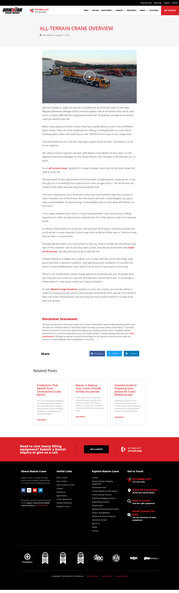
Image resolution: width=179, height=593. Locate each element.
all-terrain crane (58, 168)
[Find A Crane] (129, 501)
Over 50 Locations (145, 489)
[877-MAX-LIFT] (32, 10)
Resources (157, 3)
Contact (175, 3)
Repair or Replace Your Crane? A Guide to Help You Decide (88, 388)
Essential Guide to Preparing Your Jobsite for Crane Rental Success (125, 389)
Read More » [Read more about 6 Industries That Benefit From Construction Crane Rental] (42, 420)
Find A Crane (141, 500)
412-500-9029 (42, 505)
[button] (89, 76)
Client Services (146, 3)
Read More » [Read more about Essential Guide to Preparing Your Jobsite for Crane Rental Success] (119, 417)
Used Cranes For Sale (143, 512)
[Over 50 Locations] (129, 490)
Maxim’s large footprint (64, 289)
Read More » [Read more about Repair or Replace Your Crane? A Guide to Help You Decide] (81, 417)
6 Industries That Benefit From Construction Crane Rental (49, 389)
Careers (167, 3)
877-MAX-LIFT (42, 9)
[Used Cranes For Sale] (129, 515)
